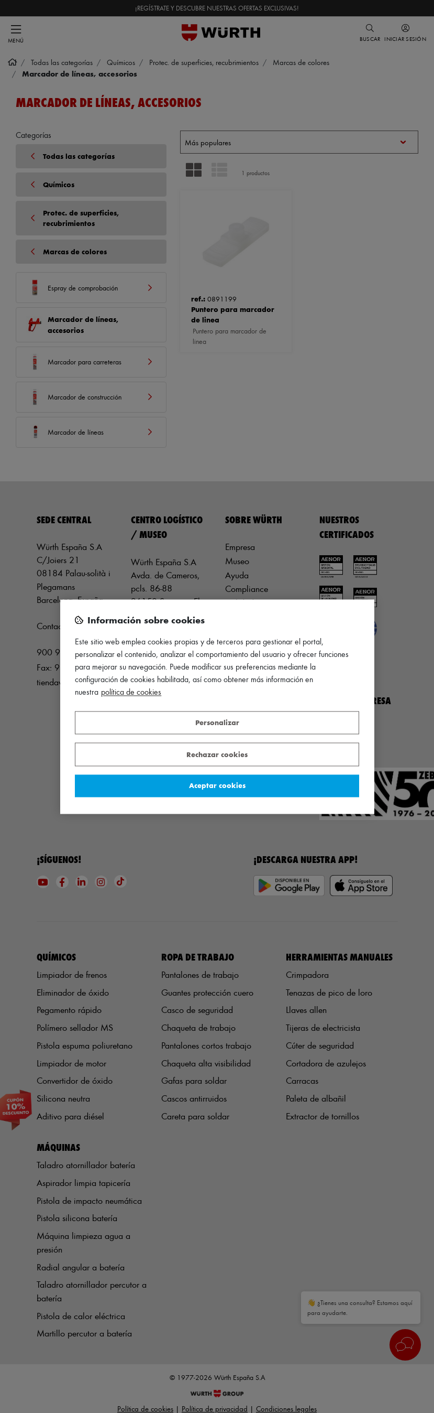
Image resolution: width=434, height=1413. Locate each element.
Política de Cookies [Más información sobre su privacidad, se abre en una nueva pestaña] (131, 692)
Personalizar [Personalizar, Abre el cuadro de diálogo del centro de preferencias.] (217, 722)
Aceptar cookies (217, 785)
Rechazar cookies (217, 754)
